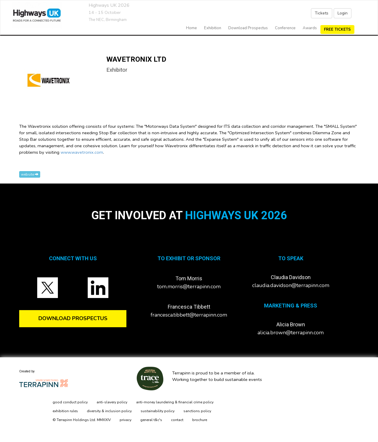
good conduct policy (70, 402)
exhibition (212, 28)
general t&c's (151, 420)
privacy (125, 420)
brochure (199, 420)
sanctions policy (197, 411)
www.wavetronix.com (82, 152)
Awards (310, 28)
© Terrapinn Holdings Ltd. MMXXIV (82, 420)
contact (177, 420)
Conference (285, 28)
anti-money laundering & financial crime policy (175, 402)
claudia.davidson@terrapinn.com (290, 285)
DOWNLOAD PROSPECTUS (72, 318)
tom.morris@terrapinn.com (189, 286)
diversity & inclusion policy (109, 411)
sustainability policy (158, 411)
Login (343, 13)
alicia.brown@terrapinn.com (291, 332)
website (29, 174)
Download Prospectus (248, 28)
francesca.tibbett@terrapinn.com (189, 314)
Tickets (321, 13)
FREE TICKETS (337, 29)
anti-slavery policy (112, 402)
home (191, 28)
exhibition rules (65, 411)
